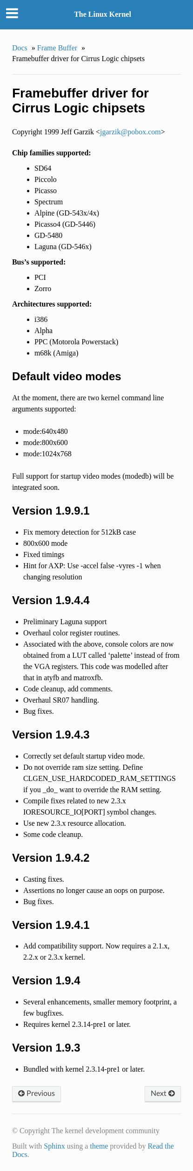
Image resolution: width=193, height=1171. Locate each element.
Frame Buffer (57, 48)
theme (99, 1146)
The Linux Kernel (102, 14)
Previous (36, 1093)
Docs (19, 48)
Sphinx (54, 1146)
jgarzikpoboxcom (130, 132)
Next (163, 1093)
